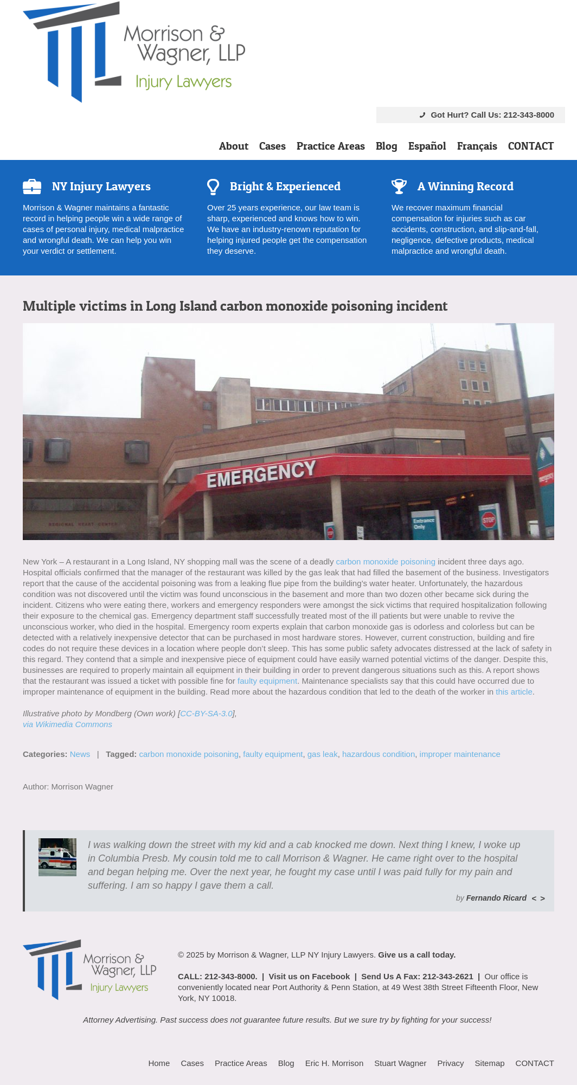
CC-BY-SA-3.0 (206, 713)
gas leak (322, 754)
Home (159, 1063)
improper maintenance (460, 754)
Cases (272, 145)
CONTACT (531, 145)
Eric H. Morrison (334, 1063)
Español (427, 145)
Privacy (450, 1063)
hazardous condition (378, 754)
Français (477, 145)
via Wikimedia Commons (67, 724)
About (233, 145)
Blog (387, 145)
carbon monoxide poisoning (385, 561)
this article (514, 691)
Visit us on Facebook (309, 976)
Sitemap (490, 1063)
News (80, 754)
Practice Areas (331, 145)
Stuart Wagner (400, 1063)
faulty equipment (267, 680)
